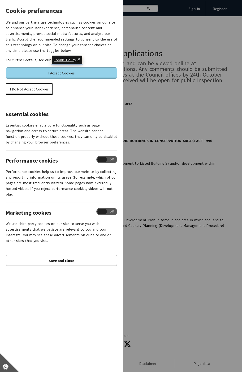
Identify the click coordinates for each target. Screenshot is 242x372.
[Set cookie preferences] (9, 362)
